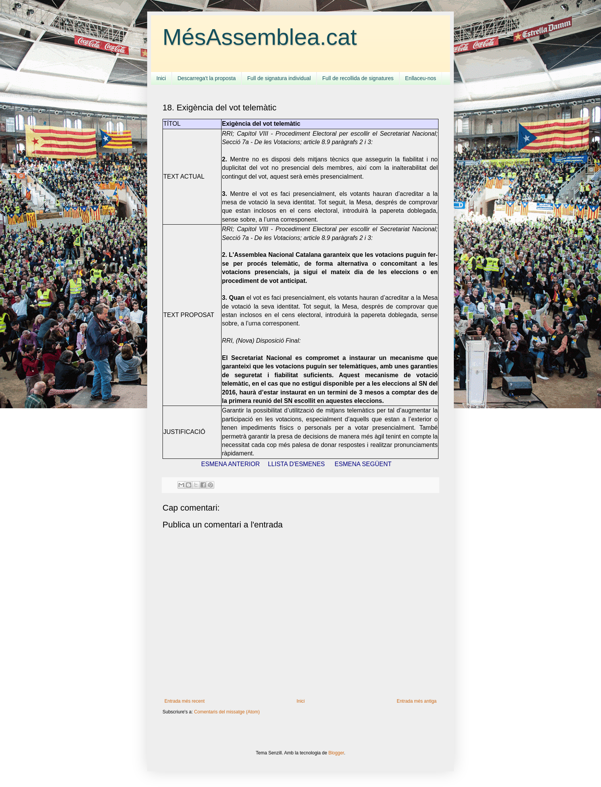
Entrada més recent (184, 701)
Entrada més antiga (417, 701)
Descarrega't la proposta (206, 78)
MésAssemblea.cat (260, 37)
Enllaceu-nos (420, 78)
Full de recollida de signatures (358, 78)
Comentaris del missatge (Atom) (226, 712)
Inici (161, 78)
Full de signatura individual (279, 78)
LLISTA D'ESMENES (296, 464)
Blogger (336, 753)
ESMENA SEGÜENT (363, 464)
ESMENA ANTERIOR (230, 464)
